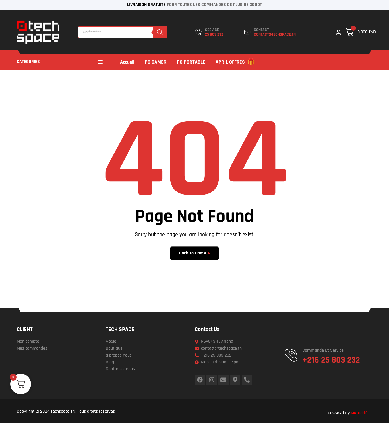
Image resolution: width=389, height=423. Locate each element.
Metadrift (359, 413)
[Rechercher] (160, 32)
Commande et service (323, 350)
